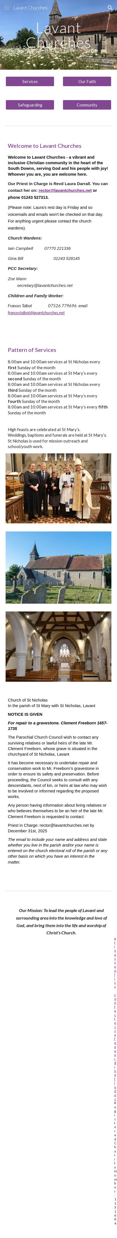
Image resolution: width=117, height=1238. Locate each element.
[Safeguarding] (30, 104)
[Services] (30, 81)
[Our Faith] (87, 81)
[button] (6, 7)
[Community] (87, 104)
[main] (58, 35)
